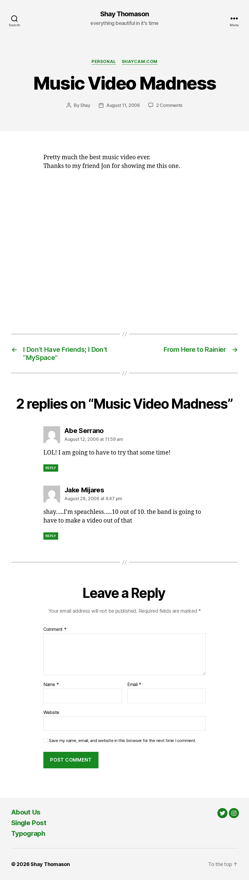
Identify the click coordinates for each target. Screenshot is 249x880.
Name (51, 684)
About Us (26, 812)
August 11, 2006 (123, 105)
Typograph (28, 833)
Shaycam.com (140, 61)
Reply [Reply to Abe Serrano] (50, 468)
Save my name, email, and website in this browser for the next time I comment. (122, 740)
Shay (85, 105)
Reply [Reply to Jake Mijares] (50, 536)
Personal (103, 61)
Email (134, 684)
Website (51, 712)
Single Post (28, 823)
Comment (55, 629)
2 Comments (169, 105)
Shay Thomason (124, 14)
